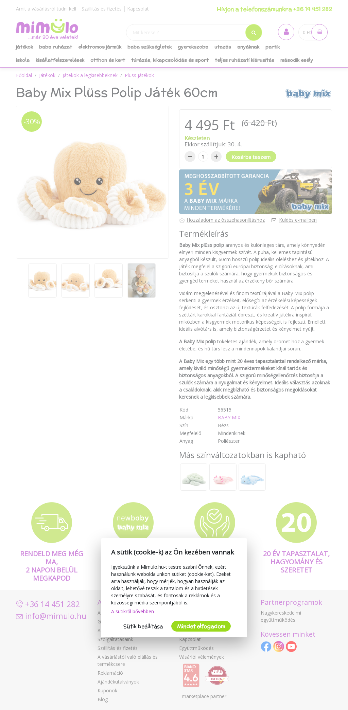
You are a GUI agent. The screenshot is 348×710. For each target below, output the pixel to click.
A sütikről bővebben (132, 611)
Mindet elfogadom (201, 626)
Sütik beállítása (143, 626)
